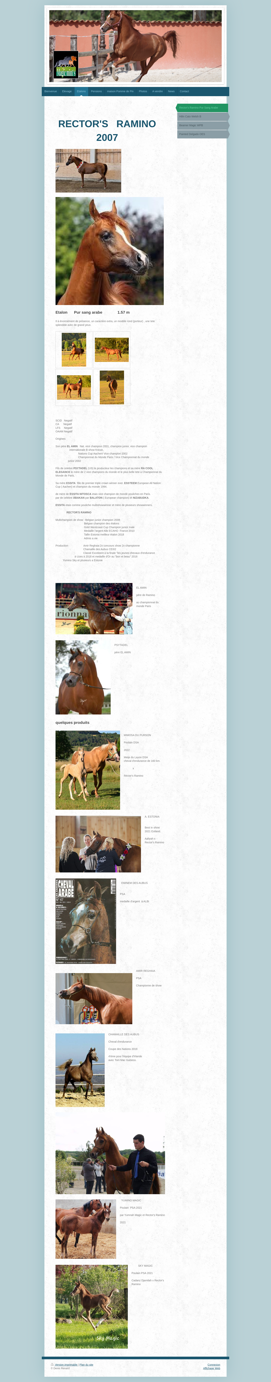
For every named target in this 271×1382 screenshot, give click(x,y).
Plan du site (86, 1364)
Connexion (214, 1364)
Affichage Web (211, 1368)
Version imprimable (64, 1364)
